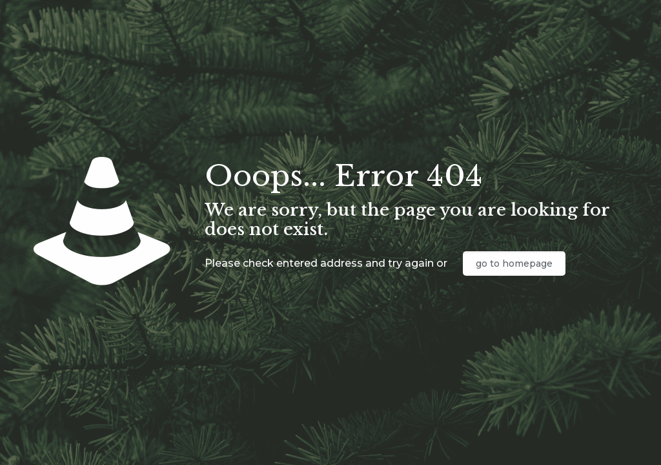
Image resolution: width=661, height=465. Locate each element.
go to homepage (514, 263)
